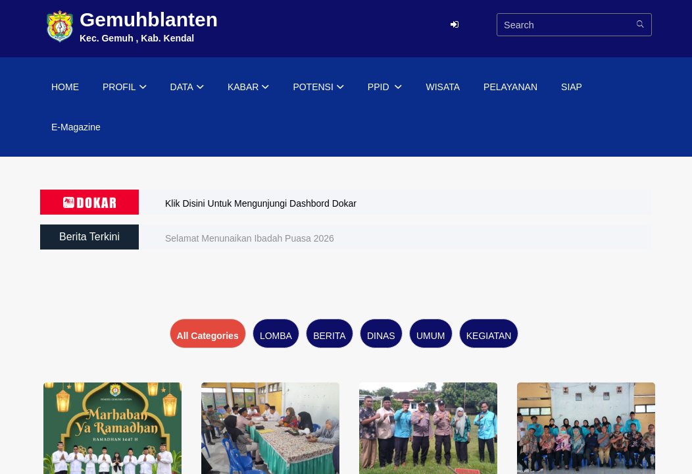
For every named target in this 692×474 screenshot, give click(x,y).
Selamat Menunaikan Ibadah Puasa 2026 (249, 238)
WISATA (443, 87)
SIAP (571, 87)
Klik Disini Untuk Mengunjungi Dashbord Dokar (261, 203)
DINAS (381, 335)
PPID (385, 87)
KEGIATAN (489, 335)
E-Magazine (76, 127)
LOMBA (276, 335)
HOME (65, 87)
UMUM (430, 335)
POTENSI (318, 87)
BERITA (329, 335)
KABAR (248, 87)
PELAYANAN (510, 87)
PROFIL (125, 87)
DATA (187, 87)
